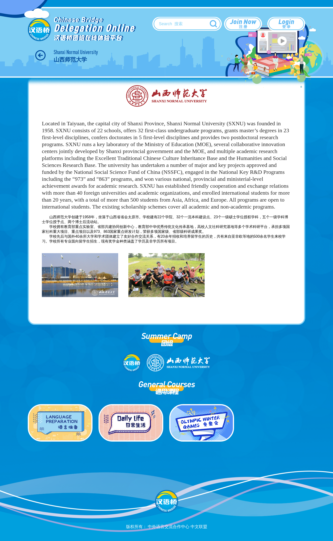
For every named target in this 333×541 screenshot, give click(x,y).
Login (286, 23)
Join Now (243, 23)
